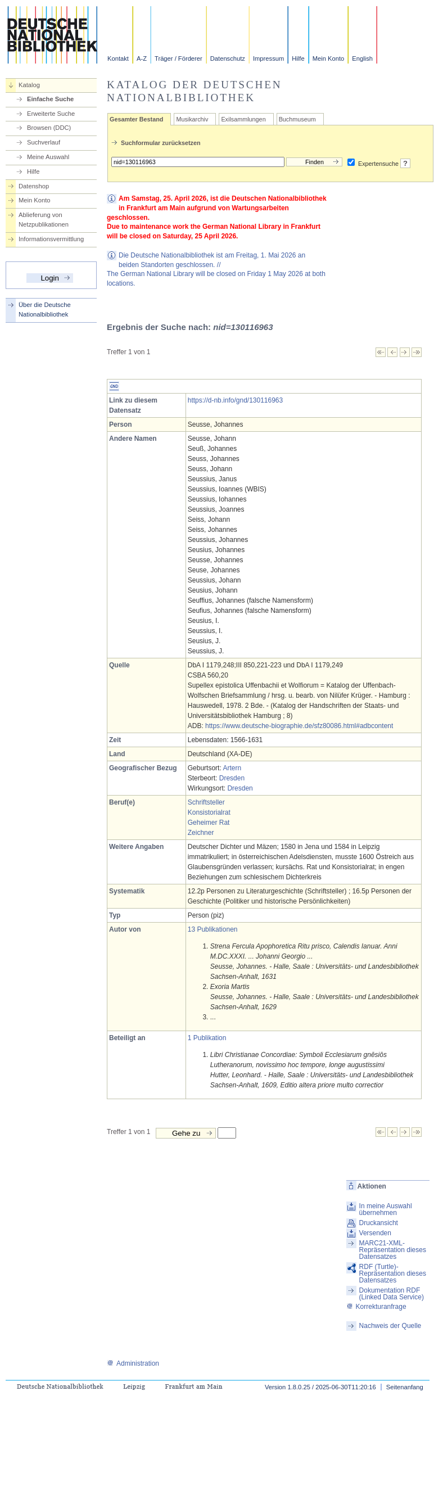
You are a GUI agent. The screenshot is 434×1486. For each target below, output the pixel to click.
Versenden (375, 1233)
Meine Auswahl (48, 156)
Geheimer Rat (209, 822)
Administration (133, 1363)
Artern (232, 768)
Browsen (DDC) (49, 127)
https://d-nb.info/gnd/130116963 (235, 400)
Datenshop (34, 186)
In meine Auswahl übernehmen (385, 1209)
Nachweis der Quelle (390, 1326)
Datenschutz (227, 58)
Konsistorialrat (209, 812)
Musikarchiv (192, 119)
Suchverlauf (43, 142)
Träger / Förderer (178, 58)
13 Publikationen (213, 929)
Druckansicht (378, 1223)
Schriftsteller (206, 802)
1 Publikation (207, 1038)
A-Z (142, 58)
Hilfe (298, 58)
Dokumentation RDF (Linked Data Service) (391, 1293)
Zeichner (201, 833)
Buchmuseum (297, 119)
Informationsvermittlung (51, 239)
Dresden (232, 778)
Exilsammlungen (243, 119)
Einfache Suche (50, 99)
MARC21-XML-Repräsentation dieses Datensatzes (392, 1250)
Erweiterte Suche (51, 113)
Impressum (268, 58)
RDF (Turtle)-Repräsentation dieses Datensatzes (392, 1273)
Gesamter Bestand (136, 119)
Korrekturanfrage (376, 1307)
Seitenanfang (404, 1387)
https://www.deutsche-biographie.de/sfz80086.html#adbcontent (299, 726)
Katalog (29, 85)
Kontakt (118, 58)
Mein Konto (329, 58)
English (362, 58)
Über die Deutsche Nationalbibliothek (45, 309)
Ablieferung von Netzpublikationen (44, 219)
